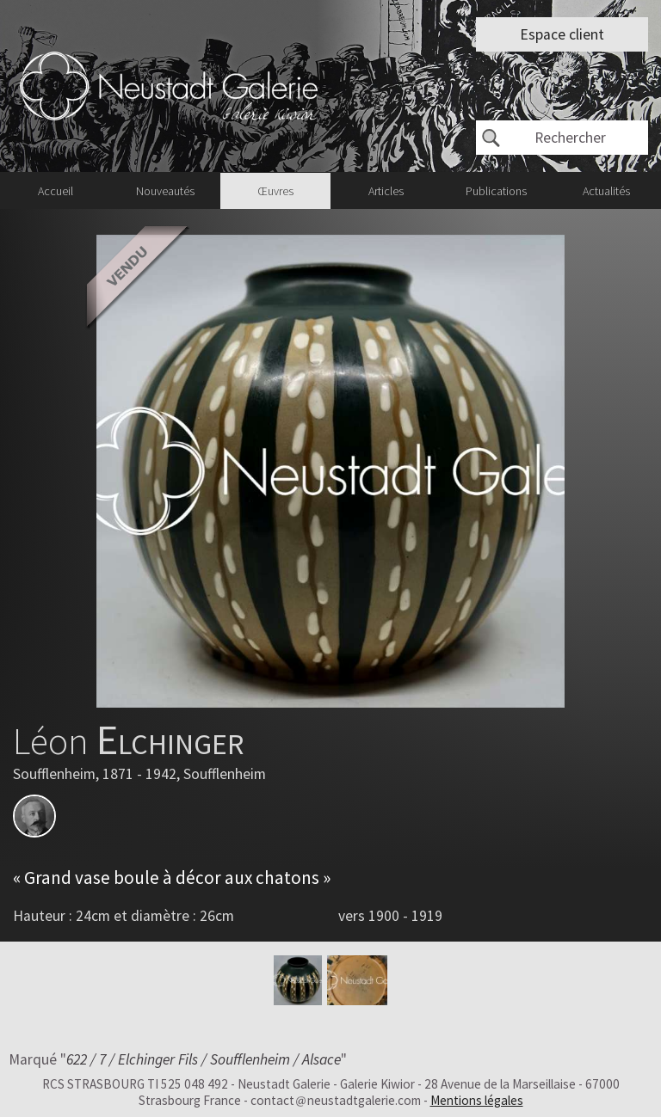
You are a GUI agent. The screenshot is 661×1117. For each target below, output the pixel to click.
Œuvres (275, 191)
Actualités (606, 191)
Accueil (55, 191)
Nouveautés (165, 191)
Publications (496, 191)
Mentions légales (476, 1100)
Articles (386, 191)
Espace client (562, 34)
